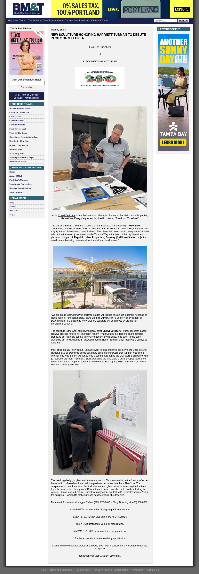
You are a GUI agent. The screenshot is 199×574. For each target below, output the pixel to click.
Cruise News (15, 116)
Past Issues (14, 210)
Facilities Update (17, 124)
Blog (11, 202)
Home (12, 172)
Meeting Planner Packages (21, 157)
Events (12, 206)
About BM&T (15, 176)
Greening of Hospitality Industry (24, 137)
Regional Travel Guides (20, 188)
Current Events (16, 120)
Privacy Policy (102, 570)
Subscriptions (15, 192)
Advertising (137, 570)
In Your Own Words (18, 145)
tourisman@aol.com (89, 555)
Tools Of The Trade (18, 133)
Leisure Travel (83, 570)
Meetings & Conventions (20, 184)
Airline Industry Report (20, 108)
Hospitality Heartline (19, 141)
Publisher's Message (18, 180)
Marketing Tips (16, 153)
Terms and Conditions (61, 570)
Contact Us (153, 570)
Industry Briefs (16, 149)
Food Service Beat (17, 129)
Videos (12, 215)
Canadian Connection (19, 112)
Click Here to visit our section (26, 96)
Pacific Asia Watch (18, 161)
